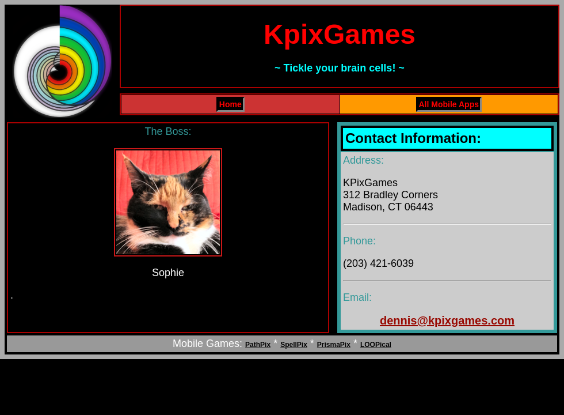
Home (230, 104)
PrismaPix (333, 345)
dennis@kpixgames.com (447, 320)
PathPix (257, 345)
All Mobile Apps (449, 104)
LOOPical (375, 345)
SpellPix (293, 345)
